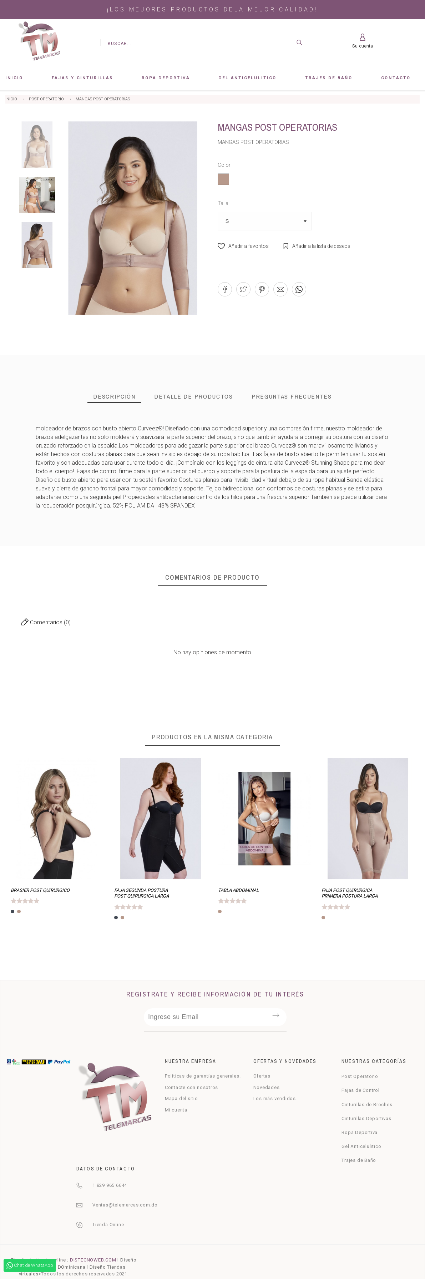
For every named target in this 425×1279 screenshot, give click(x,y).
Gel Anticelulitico (361, 1146)
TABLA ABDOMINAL (238, 890)
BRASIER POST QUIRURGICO (40, 890)
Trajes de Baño (358, 1160)
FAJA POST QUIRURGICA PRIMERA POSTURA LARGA (350, 893)
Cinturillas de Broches (366, 1104)
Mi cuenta (176, 1110)
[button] (243, 246)
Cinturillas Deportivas (366, 1118)
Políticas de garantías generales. (203, 1076)
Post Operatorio (359, 1076)
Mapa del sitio (181, 1098)
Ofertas (261, 1076)
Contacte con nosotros (191, 1087)
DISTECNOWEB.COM (93, 1260)
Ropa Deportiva (359, 1132)
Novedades (266, 1087)
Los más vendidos (274, 1098)
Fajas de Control (360, 1090)
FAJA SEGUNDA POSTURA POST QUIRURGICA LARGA (141, 893)
